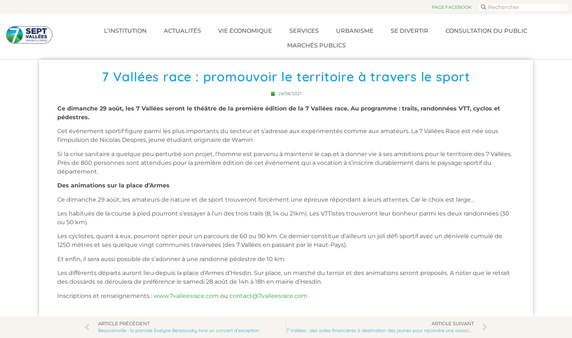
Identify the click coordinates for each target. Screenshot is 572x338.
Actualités (182, 30)
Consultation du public (486, 30)
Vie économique (245, 30)
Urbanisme (355, 30)
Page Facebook (452, 7)
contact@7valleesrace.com (268, 295)
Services (304, 30)
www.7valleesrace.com (186, 295)
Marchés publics (316, 45)
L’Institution (125, 30)
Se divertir (409, 30)
